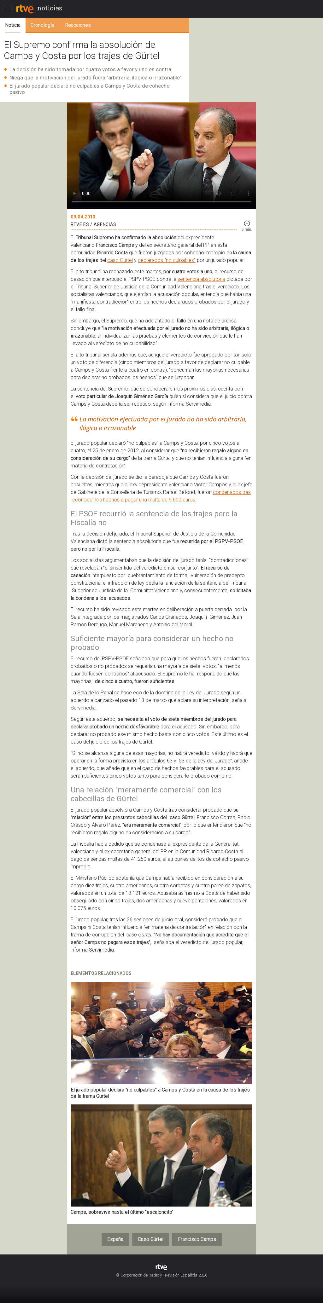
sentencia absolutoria (201, 279)
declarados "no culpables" (167, 260)
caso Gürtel (120, 260)
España (115, 1239)
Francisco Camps (197, 1239)
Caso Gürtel (150, 1239)
